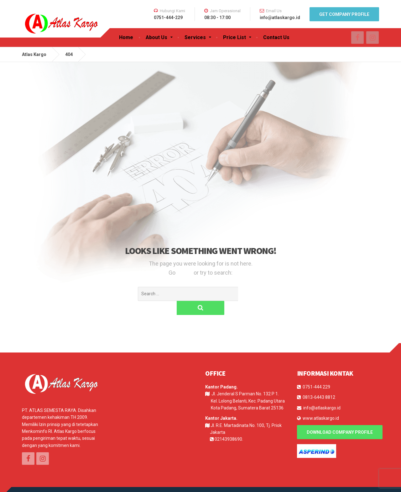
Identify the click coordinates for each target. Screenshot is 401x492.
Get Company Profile (344, 14)
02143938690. (229, 425)
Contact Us (276, 37)
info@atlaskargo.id (322, 393)
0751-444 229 (316, 372)
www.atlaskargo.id (321, 404)
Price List (234, 37)
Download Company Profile (340, 418)
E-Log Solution (60, 482)
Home (126, 37)
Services (195, 37)
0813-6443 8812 (319, 383)
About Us (156, 37)
